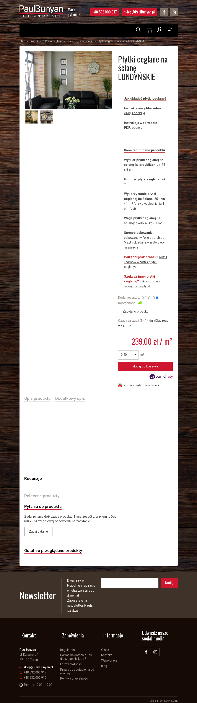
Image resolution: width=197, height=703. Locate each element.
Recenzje (34, 479)
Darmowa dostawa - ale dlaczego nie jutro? (76, 654)
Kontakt (106, 653)
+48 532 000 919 (33, 675)
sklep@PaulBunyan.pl (139, 12)
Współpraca (109, 658)
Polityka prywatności (74, 676)
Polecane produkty (43, 497)
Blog (104, 663)
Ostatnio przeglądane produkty (55, 552)
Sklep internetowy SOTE (164, 698)
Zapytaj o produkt (135, 311)
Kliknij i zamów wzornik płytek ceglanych (145, 262)
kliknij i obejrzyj (134, 113)
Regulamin (67, 647)
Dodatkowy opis (73, 398)
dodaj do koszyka (145, 366)
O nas (105, 647)
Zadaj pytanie (38, 534)
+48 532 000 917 (104, 12)
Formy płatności (71, 661)
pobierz (137, 128)
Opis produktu (38, 398)
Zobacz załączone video (141, 385)
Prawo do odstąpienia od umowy (77, 669)
